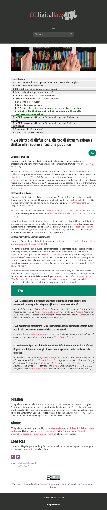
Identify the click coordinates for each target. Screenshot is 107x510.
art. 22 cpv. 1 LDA (56, 229)
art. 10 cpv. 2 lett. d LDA (48, 311)
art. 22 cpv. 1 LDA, (49, 363)
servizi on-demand (52, 254)
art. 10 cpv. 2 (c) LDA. (65, 337)
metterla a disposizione (38, 334)
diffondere (79, 311)
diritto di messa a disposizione (67, 185)
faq (92, 153)
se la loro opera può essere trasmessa (63, 210)
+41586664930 (21, 465)
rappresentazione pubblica (50, 357)
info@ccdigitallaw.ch (27, 462)
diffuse (92, 241)
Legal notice (53, 504)
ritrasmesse (17, 244)
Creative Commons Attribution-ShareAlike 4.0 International (67, 484)
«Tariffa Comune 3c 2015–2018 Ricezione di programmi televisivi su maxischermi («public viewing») (51, 277)
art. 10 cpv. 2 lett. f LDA (35, 244)
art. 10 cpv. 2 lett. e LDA (26, 205)
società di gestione (32, 273)
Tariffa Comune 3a (37, 368)
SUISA (61, 276)
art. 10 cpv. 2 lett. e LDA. (45, 360)
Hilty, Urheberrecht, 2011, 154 (25, 177)
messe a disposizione (78, 241)
